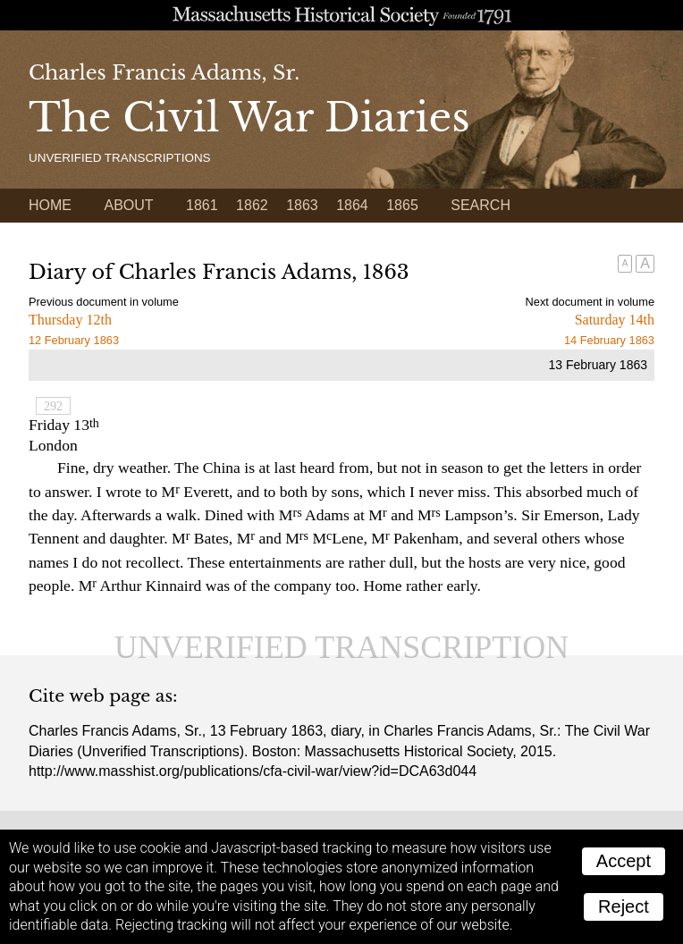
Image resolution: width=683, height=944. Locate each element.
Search (480, 205)
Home (50, 205)
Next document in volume (590, 301)
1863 (302, 205)
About (128, 205)
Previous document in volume (104, 301)
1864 (352, 205)
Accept (623, 861)
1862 (252, 205)
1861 (202, 205)
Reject (623, 906)
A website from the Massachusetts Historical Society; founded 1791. (341, 15)
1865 (402, 205)
